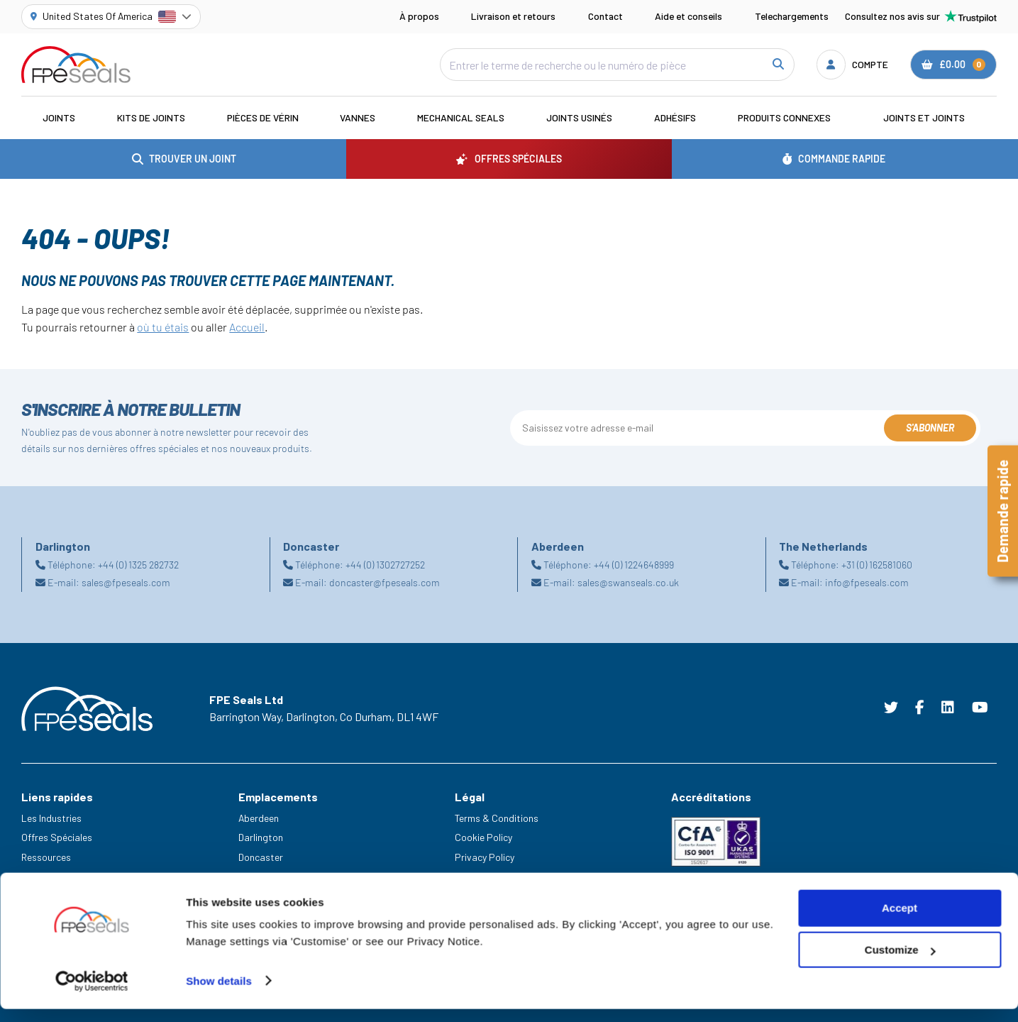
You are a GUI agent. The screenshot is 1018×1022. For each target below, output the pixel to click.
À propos (419, 16)
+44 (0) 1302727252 (385, 565)
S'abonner (930, 428)
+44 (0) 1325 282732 (138, 565)
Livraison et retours (513, 16)
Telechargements (792, 16)
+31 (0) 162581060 (876, 565)
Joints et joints (924, 117)
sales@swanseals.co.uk (628, 582)
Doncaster (260, 857)
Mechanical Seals (460, 117)
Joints (59, 117)
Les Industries (51, 818)
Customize (900, 963)
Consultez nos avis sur (921, 16)
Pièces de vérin (263, 117)
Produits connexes (784, 117)
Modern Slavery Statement (512, 877)
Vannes (357, 117)
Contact (605, 16)
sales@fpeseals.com (126, 582)
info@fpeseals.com (867, 582)
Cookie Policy (483, 837)
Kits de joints (151, 117)
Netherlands (264, 877)
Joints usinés (579, 117)
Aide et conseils (688, 16)
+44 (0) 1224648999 (634, 565)
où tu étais (163, 327)
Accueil (247, 327)
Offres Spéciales (56, 837)
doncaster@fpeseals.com (384, 582)
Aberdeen (258, 818)
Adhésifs (675, 117)
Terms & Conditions (496, 818)
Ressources (46, 857)
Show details (219, 994)
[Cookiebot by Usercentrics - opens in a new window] (92, 994)
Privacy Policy (484, 857)
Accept (899, 922)
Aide (30, 877)
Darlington (260, 837)
